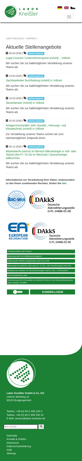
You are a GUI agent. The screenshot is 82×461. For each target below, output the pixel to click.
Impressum (13, 442)
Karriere (31, 38)
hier (64, 183)
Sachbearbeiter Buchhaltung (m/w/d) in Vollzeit (34, 80)
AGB (9, 449)
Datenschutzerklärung (19, 446)
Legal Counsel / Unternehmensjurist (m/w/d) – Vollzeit (38, 58)
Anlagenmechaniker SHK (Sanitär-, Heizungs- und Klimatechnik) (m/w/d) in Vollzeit (36, 127)
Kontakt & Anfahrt (16, 439)
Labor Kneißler (15, 38)
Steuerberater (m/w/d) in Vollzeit (25, 102)
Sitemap (11, 453)
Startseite (12, 435)
